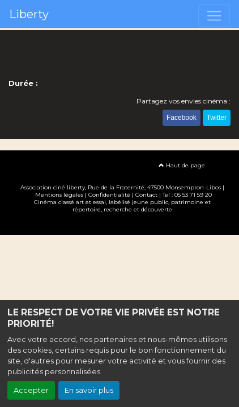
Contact (146, 194)
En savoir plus (89, 390)
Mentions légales (59, 194)
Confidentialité (109, 194)
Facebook (182, 118)
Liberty (29, 14)
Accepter (31, 390)
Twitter (217, 118)
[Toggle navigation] (214, 16)
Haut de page (182, 165)
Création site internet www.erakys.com (119, 226)
